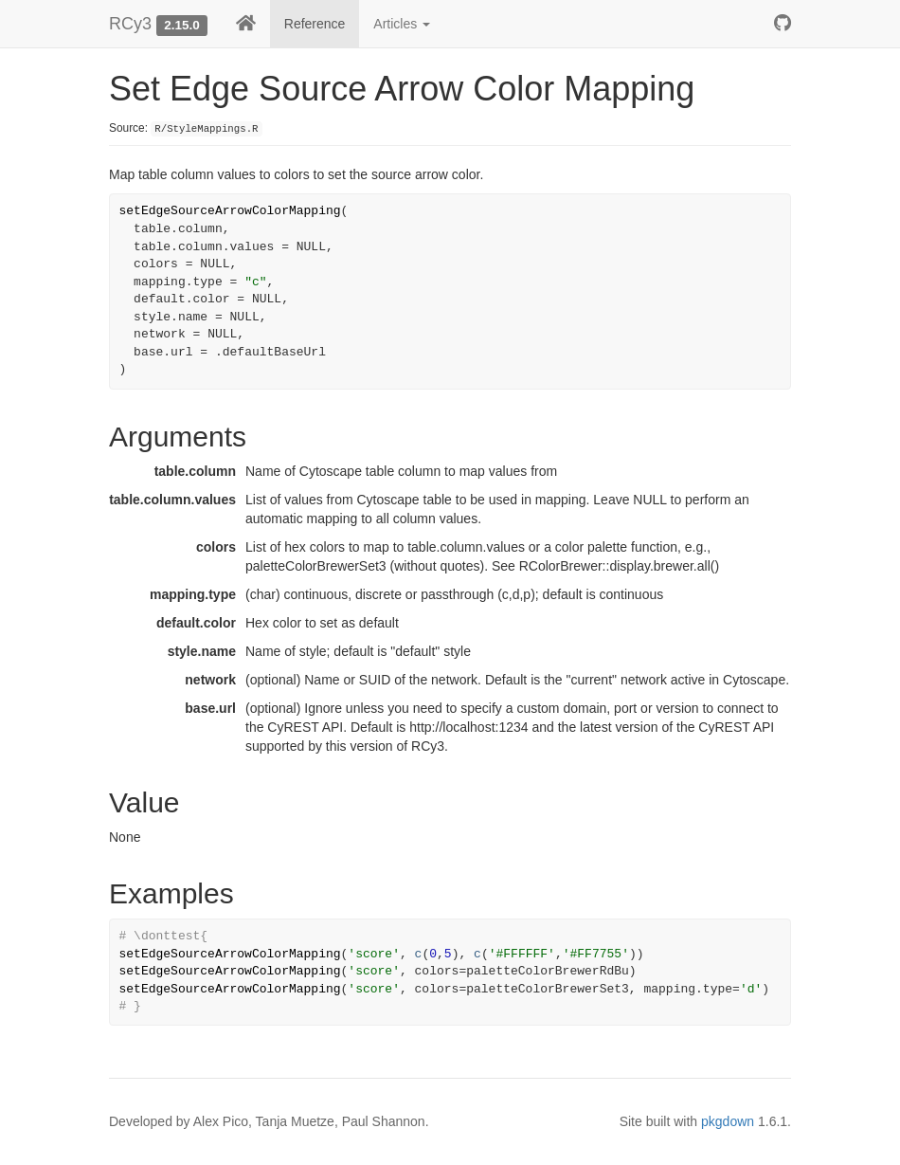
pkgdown (727, 1121)
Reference (315, 23)
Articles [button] (401, 23)
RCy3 (130, 23)
